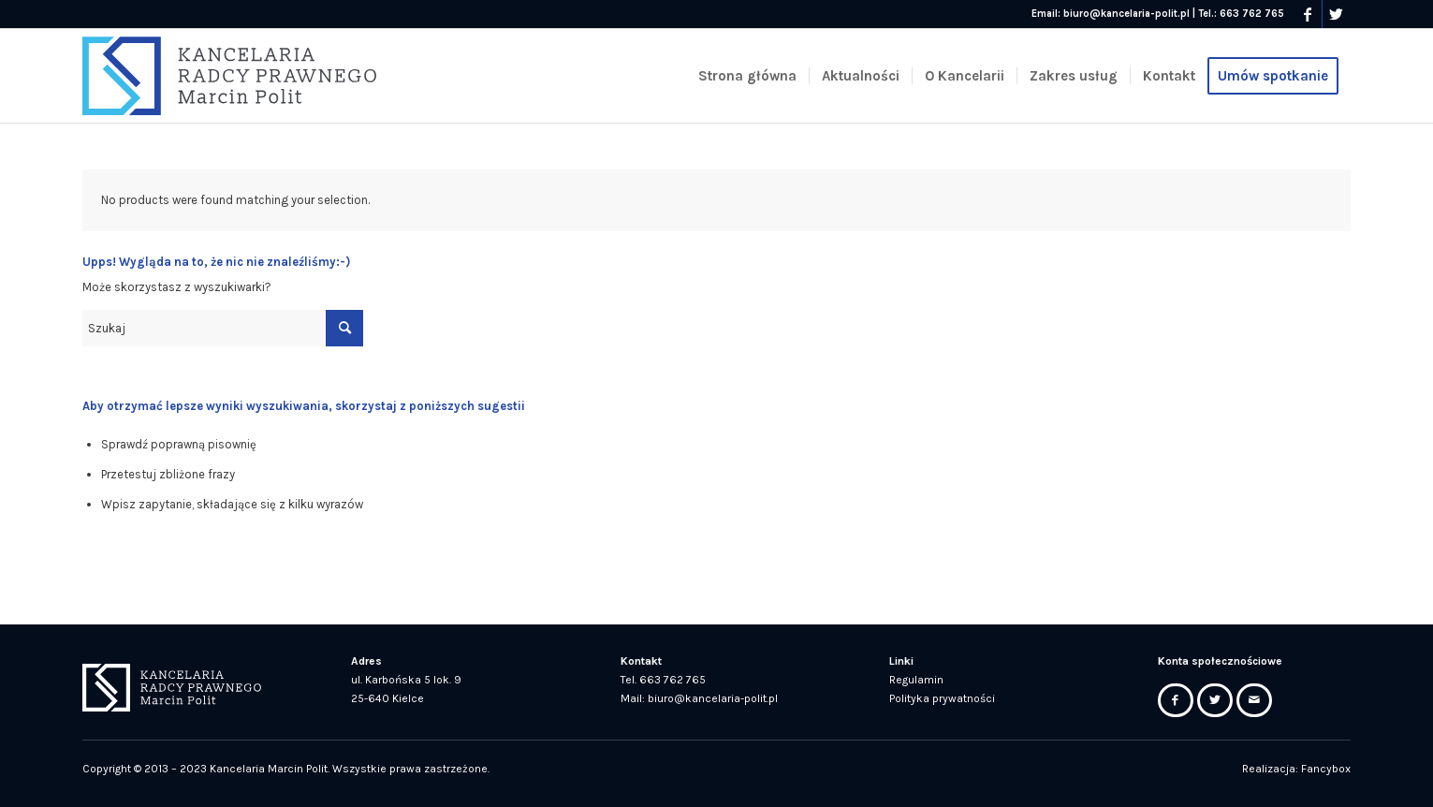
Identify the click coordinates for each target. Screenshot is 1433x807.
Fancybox (1326, 768)
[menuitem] (747, 76)
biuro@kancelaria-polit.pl (1126, 13)
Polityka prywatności (942, 698)
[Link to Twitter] (1337, 14)
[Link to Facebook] (1308, 14)
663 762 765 (1252, 13)
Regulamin (916, 679)
